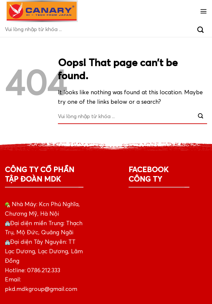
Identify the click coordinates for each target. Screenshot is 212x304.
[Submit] (200, 29)
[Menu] (203, 11)
